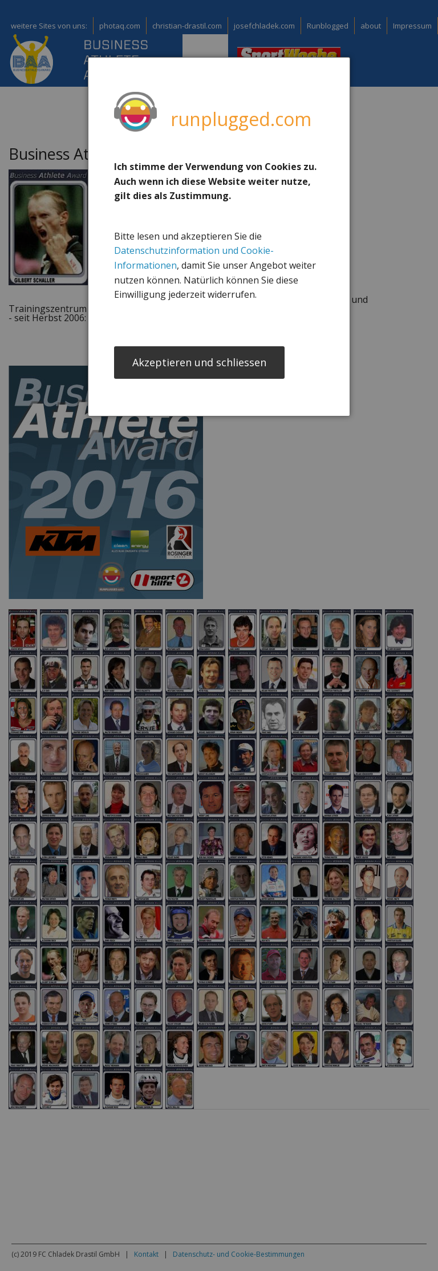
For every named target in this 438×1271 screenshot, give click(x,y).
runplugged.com (241, 119)
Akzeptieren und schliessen (199, 363)
